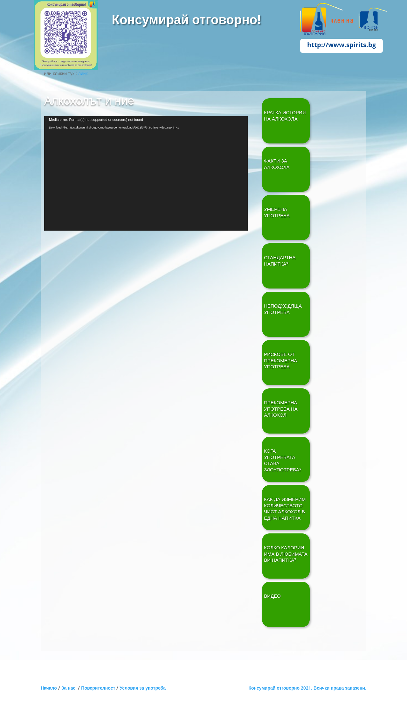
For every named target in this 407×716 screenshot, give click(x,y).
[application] (146, 173)
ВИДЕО (272, 596)
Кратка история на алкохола (285, 115)
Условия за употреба (143, 688)
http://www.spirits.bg (341, 44)
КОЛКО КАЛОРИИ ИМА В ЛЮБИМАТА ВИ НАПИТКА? (285, 554)
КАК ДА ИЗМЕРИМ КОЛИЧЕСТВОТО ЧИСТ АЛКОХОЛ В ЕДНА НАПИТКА (285, 508)
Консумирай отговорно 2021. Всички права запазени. (307, 688)
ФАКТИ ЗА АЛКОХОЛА (277, 164)
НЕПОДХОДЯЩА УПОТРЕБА (283, 309)
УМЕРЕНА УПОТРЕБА (277, 212)
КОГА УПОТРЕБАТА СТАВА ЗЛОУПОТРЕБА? (282, 460)
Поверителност (98, 688)
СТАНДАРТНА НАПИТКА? (279, 260)
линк (83, 73)
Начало (49, 688)
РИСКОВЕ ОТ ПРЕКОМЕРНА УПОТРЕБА (280, 360)
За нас (69, 688)
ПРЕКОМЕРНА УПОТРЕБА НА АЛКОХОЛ (281, 409)
